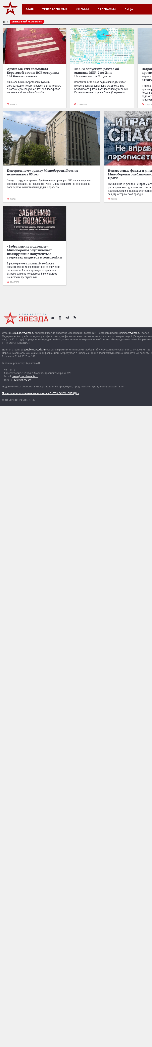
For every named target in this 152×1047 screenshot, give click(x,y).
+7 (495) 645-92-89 (20, 379)
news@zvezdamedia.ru (25, 376)
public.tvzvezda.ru (24, 332)
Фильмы (82, 9)
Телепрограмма (55, 9)
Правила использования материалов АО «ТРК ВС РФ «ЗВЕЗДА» (40, 393)
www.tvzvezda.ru (130, 332)
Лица (129, 9)
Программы (107, 9)
